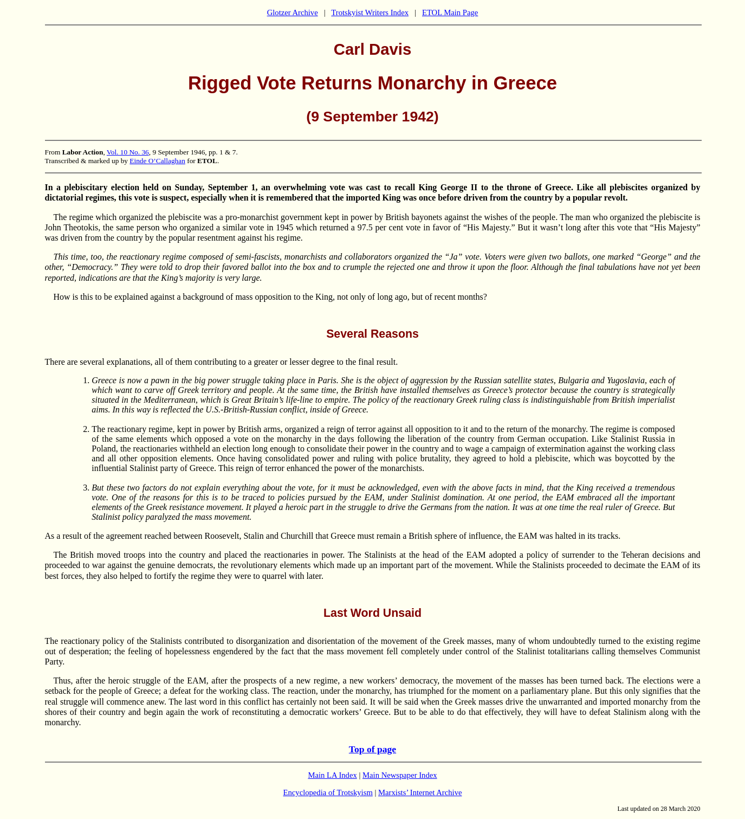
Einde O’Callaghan (157, 161)
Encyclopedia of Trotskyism (328, 792)
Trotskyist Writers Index (370, 12)
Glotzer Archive (292, 12)
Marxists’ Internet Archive (420, 792)
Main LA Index (332, 775)
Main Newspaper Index (399, 775)
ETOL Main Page (450, 12)
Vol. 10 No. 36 (128, 152)
